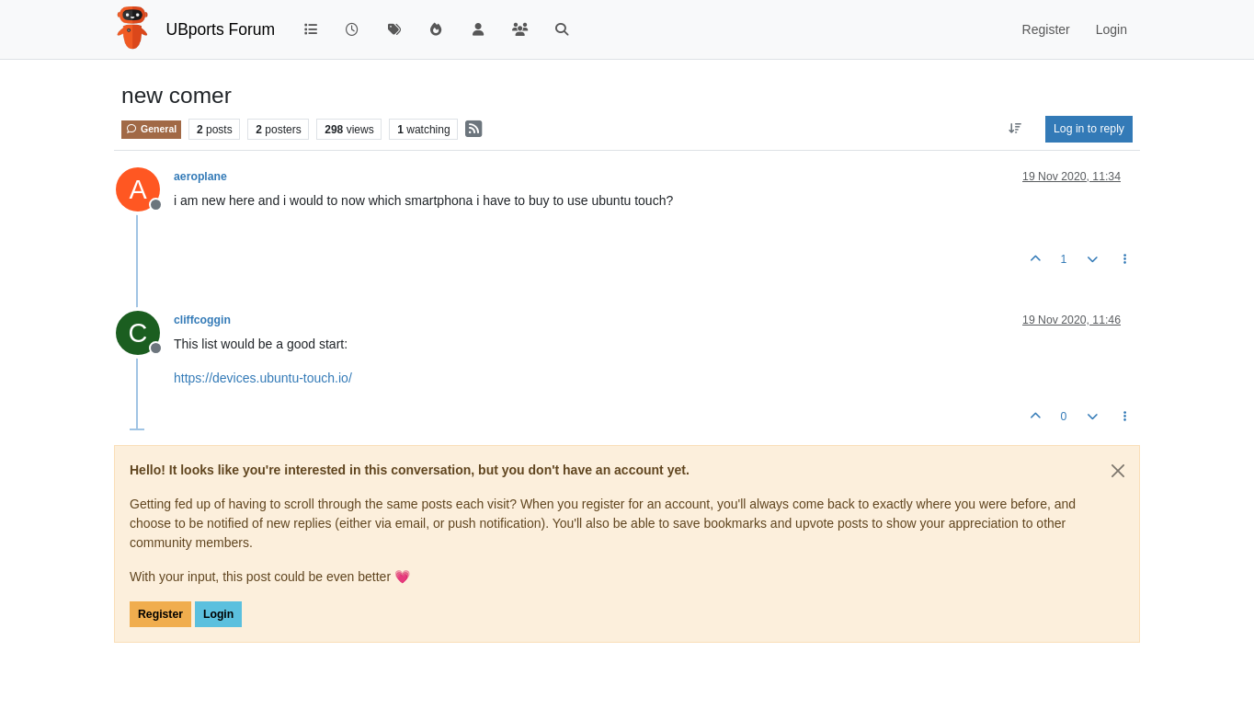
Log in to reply (1089, 128)
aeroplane (200, 176)
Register (160, 614)
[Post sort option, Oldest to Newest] (1015, 129)
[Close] (1118, 471)
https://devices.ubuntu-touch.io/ (263, 378)
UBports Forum (221, 29)
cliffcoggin (202, 320)
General (151, 128)
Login (218, 614)
